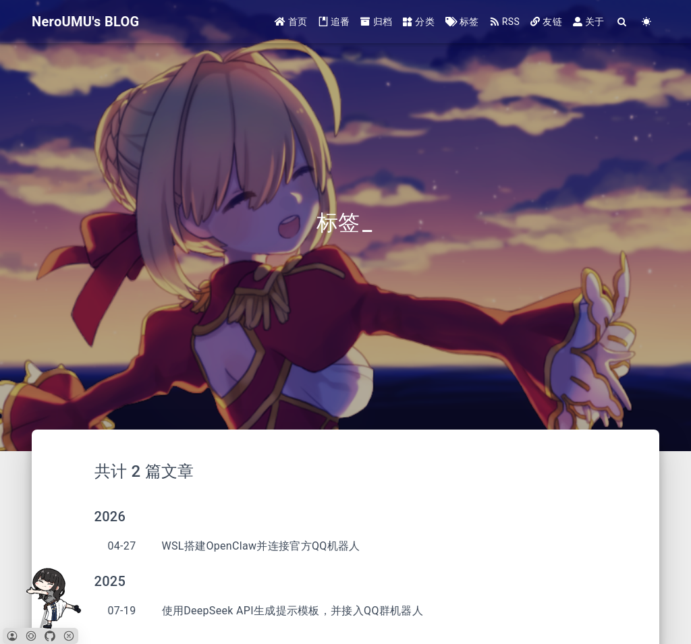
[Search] (622, 21)
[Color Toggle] (646, 21)
